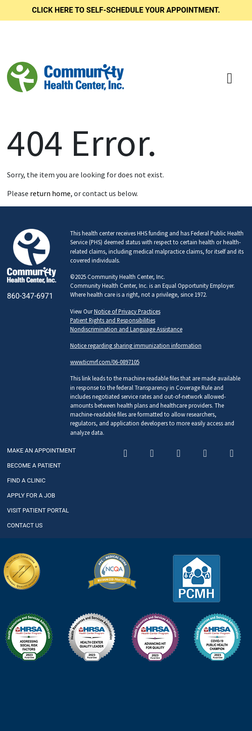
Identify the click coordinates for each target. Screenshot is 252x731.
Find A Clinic (26, 480)
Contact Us (25, 525)
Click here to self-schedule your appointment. (126, 10)
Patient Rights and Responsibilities (112, 320)
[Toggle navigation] (229, 78)
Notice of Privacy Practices (127, 311)
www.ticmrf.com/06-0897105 (104, 362)
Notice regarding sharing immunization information (136, 345)
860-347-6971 (30, 296)
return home (50, 193)
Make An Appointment (41, 450)
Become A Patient (34, 465)
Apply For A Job (31, 495)
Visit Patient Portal (38, 510)
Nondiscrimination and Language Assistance (126, 329)
